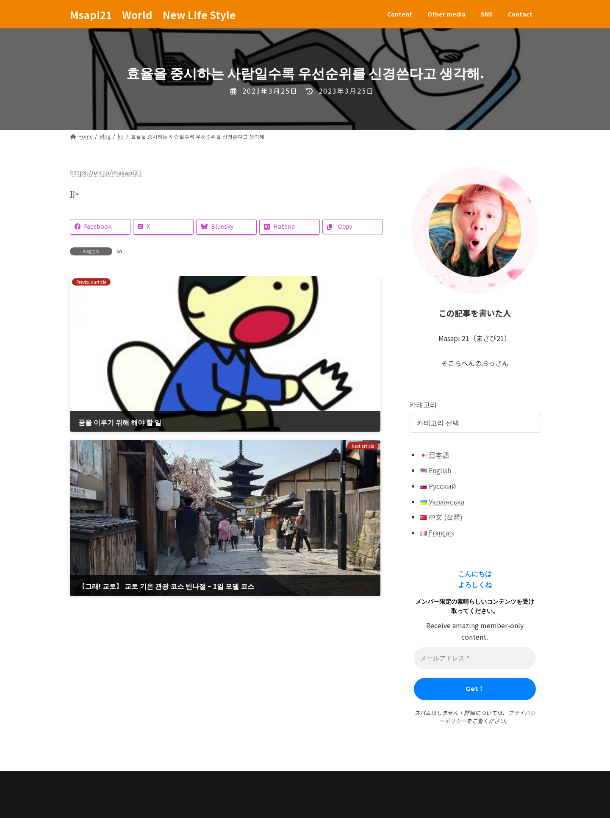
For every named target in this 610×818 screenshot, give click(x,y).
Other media (142, 779)
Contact (224, 779)
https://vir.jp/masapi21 (106, 172)
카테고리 (423, 404)
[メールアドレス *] (475, 658)
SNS (186, 779)
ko (119, 251)
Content (92, 779)
